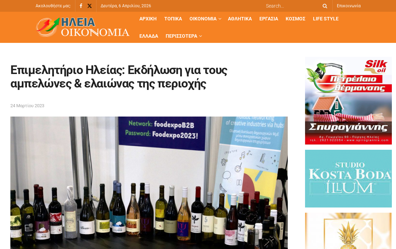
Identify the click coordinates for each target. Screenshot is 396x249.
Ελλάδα (148, 36)
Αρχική (148, 18)
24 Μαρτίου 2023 (27, 105)
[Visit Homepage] (83, 27)
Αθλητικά (240, 18)
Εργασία (268, 18)
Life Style (326, 18)
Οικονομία (203, 18)
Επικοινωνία (349, 5)
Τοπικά (173, 18)
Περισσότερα (181, 36)
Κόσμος (295, 18)
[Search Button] (323, 6)
